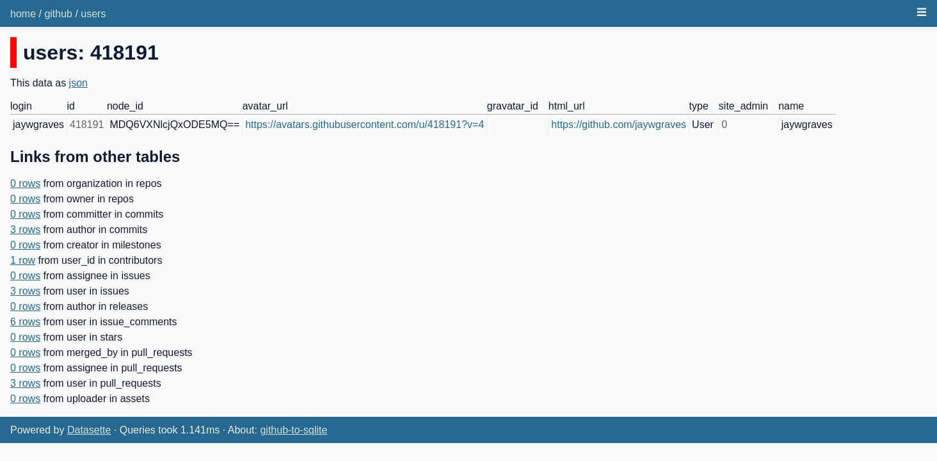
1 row (22, 260)
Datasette (89, 430)
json (78, 82)
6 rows (25, 321)
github (58, 13)
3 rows (25, 229)
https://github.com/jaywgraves (618, 124)
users (93, 13)
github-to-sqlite (293, 430)
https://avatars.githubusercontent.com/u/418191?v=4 (364, 124)
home (23, 13)
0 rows (25, 183)
